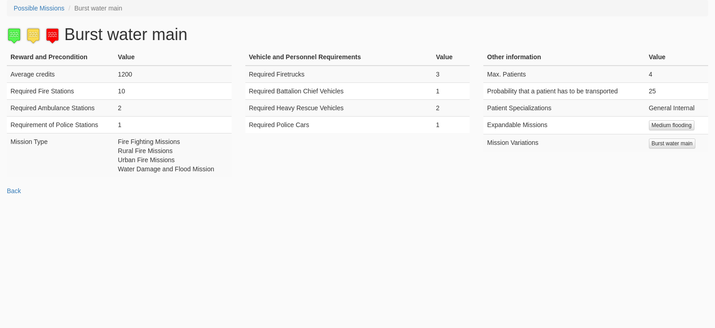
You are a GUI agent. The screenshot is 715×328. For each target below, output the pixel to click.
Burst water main (672, 143)
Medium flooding (672, 125)
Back (14, 191)
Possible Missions (39, 8)
